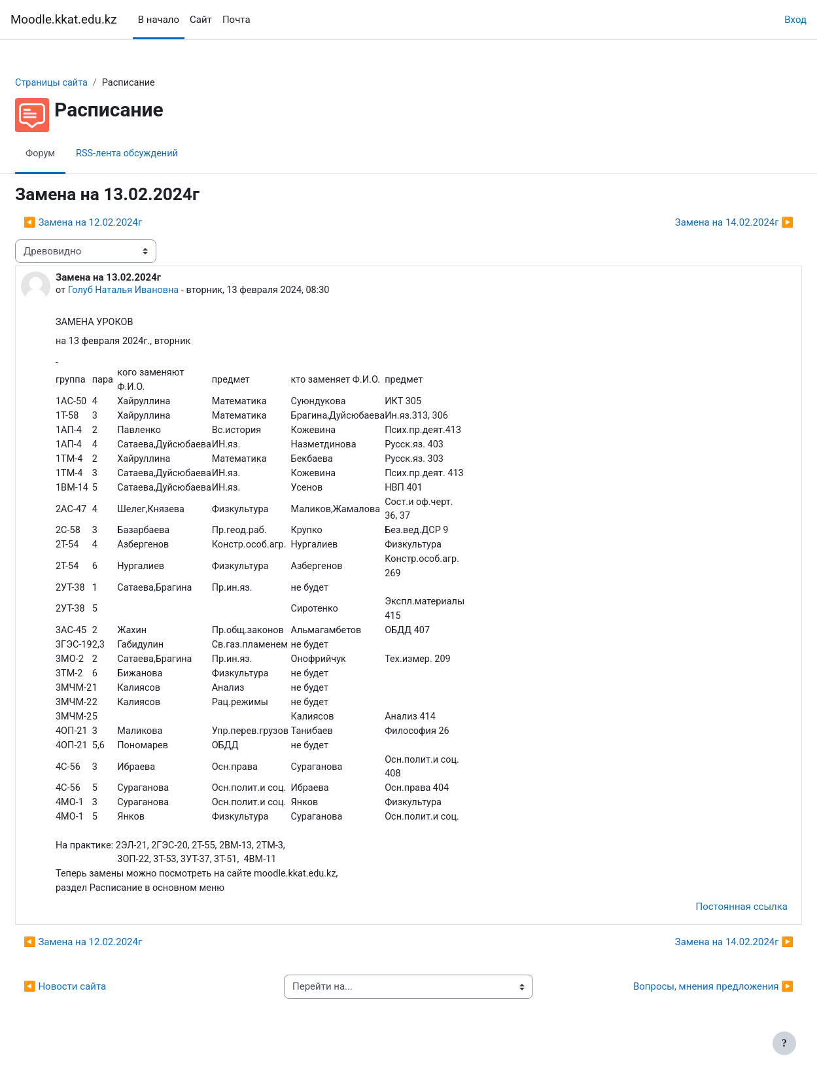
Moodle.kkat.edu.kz (63, 19)
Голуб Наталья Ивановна (157, 291)
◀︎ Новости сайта (96, 1004)
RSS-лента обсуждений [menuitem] (162, 154)
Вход (795, 20)
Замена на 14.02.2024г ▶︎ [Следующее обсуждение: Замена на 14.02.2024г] (703, 223)
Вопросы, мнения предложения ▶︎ (682, 1004)
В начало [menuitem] (158, 20)
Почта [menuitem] (236, 20)
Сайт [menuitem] (201, 20)
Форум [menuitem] (72, 154)
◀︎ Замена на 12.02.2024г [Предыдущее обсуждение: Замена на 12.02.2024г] (114, 223)
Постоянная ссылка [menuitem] (710, 924)
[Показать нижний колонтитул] (784, 1043)
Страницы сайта (84, 83)
